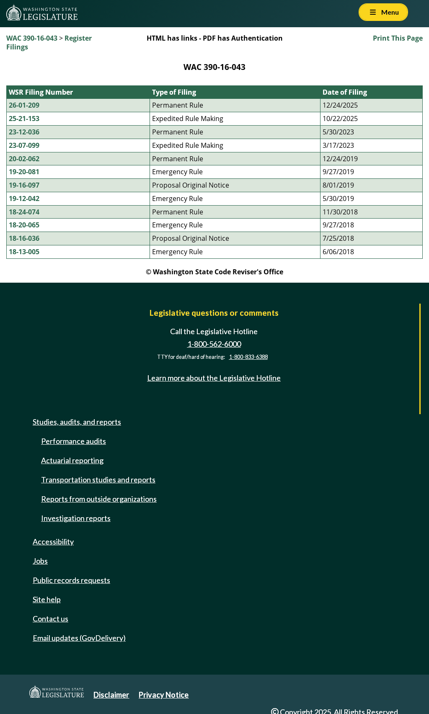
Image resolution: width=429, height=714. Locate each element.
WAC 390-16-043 (31, 38)
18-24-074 (24, 212)
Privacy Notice (164, 694)
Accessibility (53, 541)
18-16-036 (24, 238)
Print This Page (398, 38)
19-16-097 (24, 185)
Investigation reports (76, 518)
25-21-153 (24, 118)
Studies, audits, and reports (77, 421)
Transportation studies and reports (98, 479)
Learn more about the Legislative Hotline (214, 378)
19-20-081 (24, 171)
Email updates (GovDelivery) (79, 637)
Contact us (50, 618)
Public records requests (71, 580)
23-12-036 (24, 132)
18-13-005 (24, 251)
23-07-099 (24, 145)
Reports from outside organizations (99, 498)
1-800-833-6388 (248, 357)
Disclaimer (111, 694)
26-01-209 (24, 105)
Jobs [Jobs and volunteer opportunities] (40, 560)
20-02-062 (24, 158)
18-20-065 (24, 224)
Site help (47, 599)
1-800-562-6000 (214, 343)
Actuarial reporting (72, 460)
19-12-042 (24, 198)
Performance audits (73, 441)
